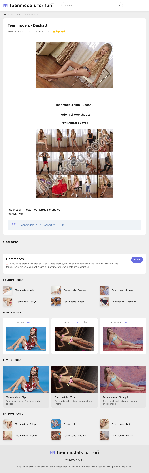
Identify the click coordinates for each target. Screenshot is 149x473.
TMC (29, 322)
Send (137, 259)
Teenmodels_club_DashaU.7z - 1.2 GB (42, 225)
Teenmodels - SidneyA (115, 397)
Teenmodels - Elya (16, 397)
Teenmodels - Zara (65, 397)
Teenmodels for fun (30, 5)
